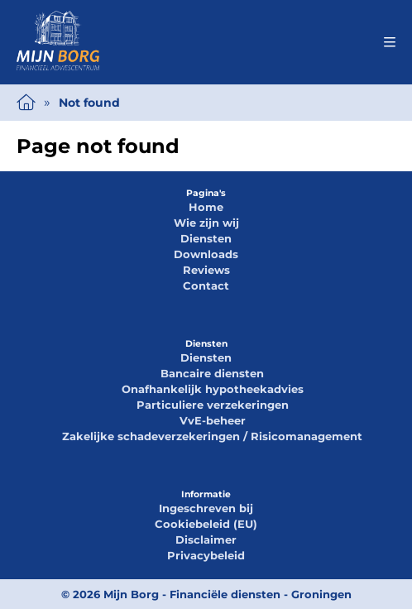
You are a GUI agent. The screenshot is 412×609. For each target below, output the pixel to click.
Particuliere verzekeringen (213, 404)
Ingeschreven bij (206, 508)
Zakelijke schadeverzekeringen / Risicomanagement (212, 436)
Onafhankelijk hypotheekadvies (213, 389)
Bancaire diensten (212, 373)
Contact (206, 285)
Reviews (206, 269)
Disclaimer (206, 539)
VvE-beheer (213, 420)
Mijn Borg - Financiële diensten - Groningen (227, 594)
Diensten (206, 238)
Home (206, 206)
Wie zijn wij (206, 222)
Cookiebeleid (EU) (206, 523)
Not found (89, 102)
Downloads (206, 254)
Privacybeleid (206, 555)
